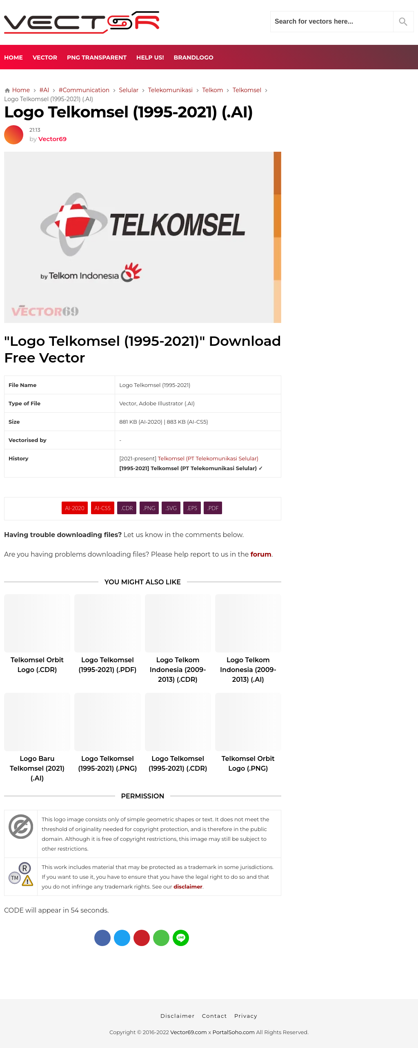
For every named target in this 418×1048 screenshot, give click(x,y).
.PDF (213, 508)
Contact (214, 1016)
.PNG (149, 508)
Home (13, 57)
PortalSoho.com (234, 1032)
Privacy (246, 1016)
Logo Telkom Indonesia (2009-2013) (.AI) (248, 669)
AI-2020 (74, 508)
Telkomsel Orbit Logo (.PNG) (248, 763)
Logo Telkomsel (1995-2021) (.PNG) (107, 763)
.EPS (192, 508)
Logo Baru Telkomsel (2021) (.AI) (37, 768)
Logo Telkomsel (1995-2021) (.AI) (128, 112)
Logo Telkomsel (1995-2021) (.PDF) (107, 665)
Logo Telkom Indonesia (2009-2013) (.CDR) (178, 669)
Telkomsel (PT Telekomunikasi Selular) (208, 458)
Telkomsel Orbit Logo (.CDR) (37, 665)
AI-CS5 (102, 508)
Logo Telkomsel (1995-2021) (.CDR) (178, 763)
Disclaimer (177, 1016)
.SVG (171, 508)
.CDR (127, 508)
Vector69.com (188, 1032)
